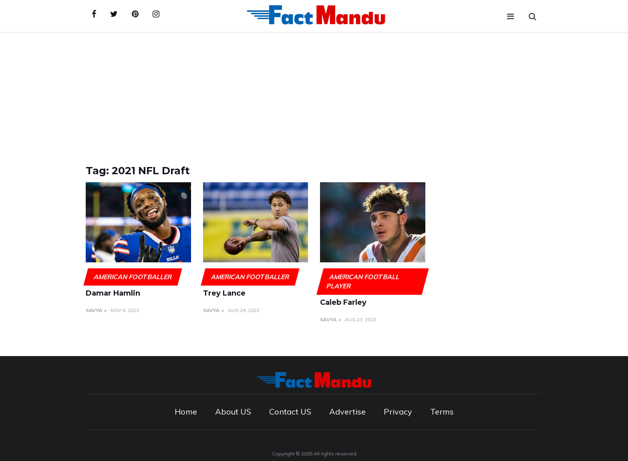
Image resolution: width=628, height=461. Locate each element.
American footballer (133, 277)
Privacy (398, 412)
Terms (442, 412)
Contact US (290, 412)
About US (233, 412)
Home (186, 412)
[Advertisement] (314, 93)
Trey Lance (224, 293)
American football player (363, 281)
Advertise (347, 412)
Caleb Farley (343, 302)
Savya (94, 310)
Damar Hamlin (113, 293)
